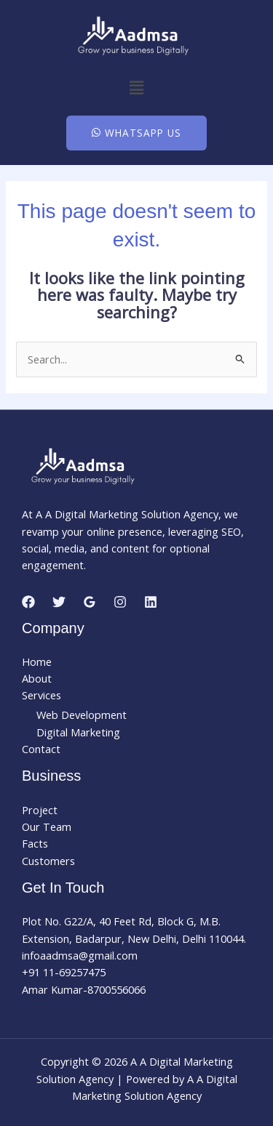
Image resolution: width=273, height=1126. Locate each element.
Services (41, 695)
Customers (48, 860)
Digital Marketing (78, 732)
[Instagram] (120, 601)
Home (37, 661)
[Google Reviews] (89, 601)
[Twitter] (59, 601)
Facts (35, 843)
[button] (136, 87)
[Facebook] (28, 601)
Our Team (46, 826)
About (37, 678)
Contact (41, 748)
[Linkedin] (150, 601)
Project (40, 810)
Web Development (81, 714)
